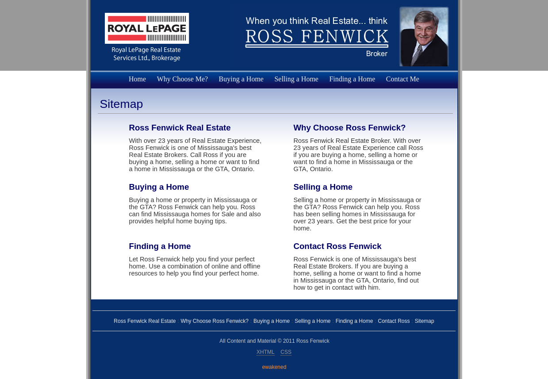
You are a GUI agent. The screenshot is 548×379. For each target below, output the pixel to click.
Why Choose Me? (182, 79)
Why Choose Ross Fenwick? (350, 127)
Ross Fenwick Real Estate (180, 127)
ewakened (274, 367)
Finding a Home (352, 79)
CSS (285, 352)
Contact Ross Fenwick (338, 246)
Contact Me (402, 79)
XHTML (266, 352)
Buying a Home (241, 79)
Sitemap (424, 321)
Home (137, 79)
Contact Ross (394, 321)
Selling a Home (296, 79)
